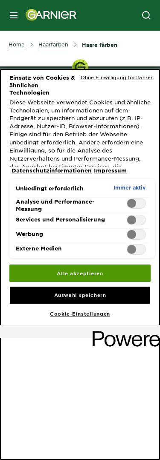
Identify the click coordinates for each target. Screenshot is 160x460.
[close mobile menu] (14, 15)
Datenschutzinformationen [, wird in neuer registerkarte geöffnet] (52, 170)
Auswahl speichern (80, 295)
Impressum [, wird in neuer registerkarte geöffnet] (110, 170)
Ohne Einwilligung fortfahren (117, 77)
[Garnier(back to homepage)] (48, 15)
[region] (80, 264)
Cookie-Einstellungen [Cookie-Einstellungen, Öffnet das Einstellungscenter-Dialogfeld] (80, 313)
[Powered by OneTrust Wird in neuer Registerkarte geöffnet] (123, 333)
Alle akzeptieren (80, 273)
